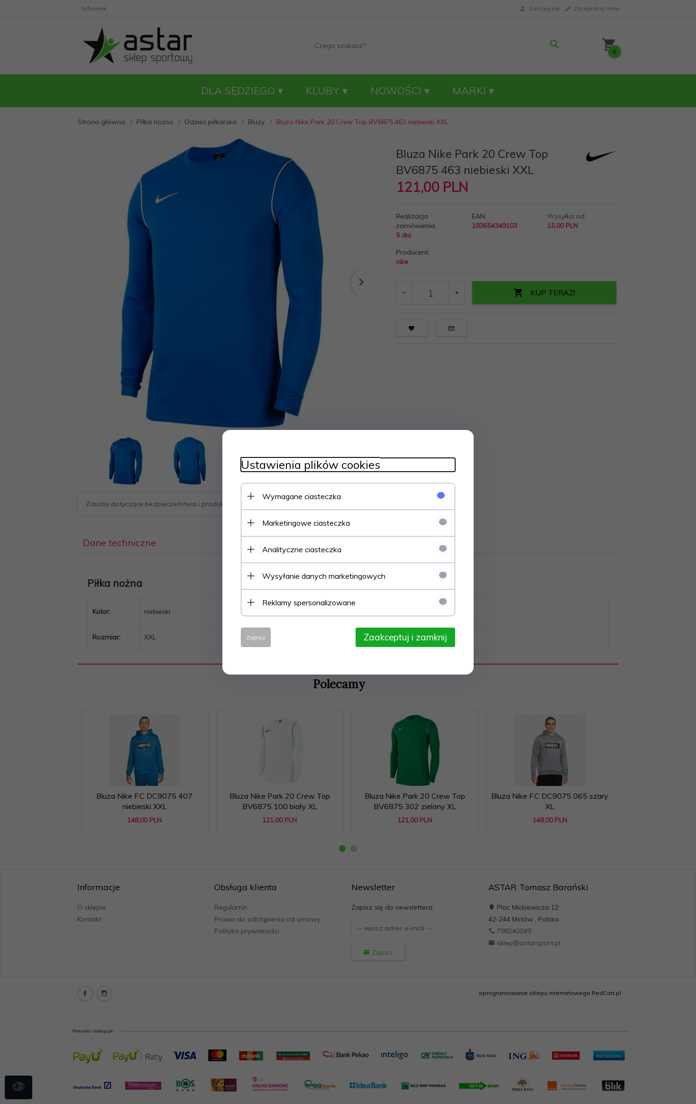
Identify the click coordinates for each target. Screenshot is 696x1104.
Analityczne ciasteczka (299, 549)
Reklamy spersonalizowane (307, 602)
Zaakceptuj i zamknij (407, 636)
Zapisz (254, 636)
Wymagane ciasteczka (299, 496)
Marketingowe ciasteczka (304, 522)
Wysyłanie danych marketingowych (322, 575)
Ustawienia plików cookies (308, 464)
